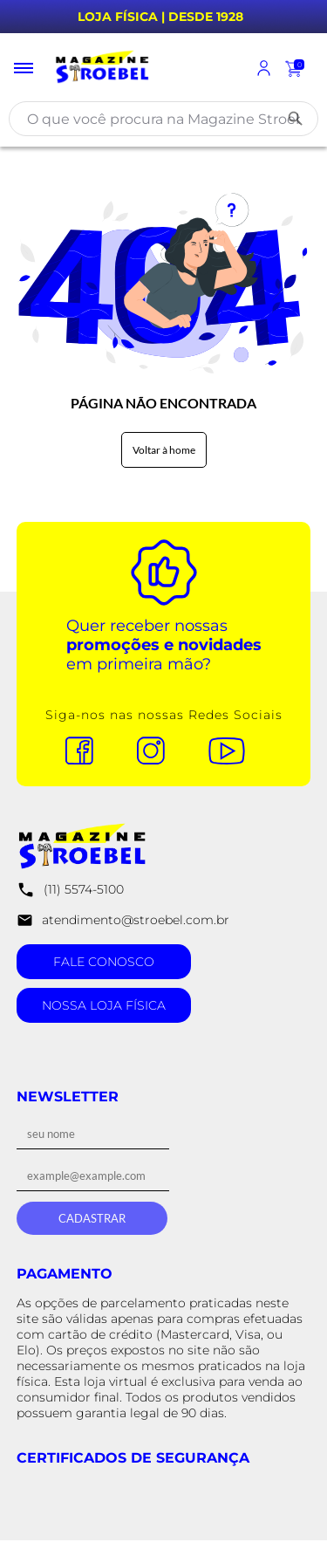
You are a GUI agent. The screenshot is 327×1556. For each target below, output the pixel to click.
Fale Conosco (103, 962)
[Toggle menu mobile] (25, 68)
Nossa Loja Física (104, 1005)
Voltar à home (164, 449)
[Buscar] (295, 118)
